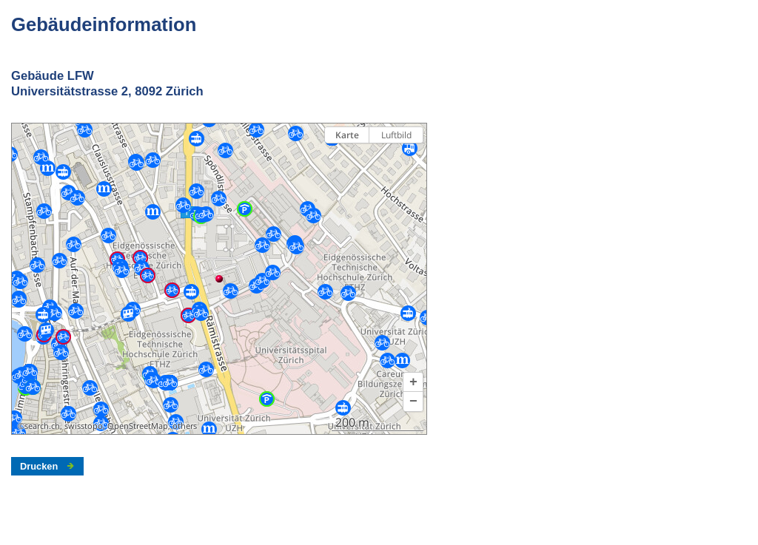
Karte (347, 135)
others (184, 426)
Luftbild (396, 135)
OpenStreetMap (137, 426)
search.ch (42, 426)
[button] (413, 382)
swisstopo (83, 426)
